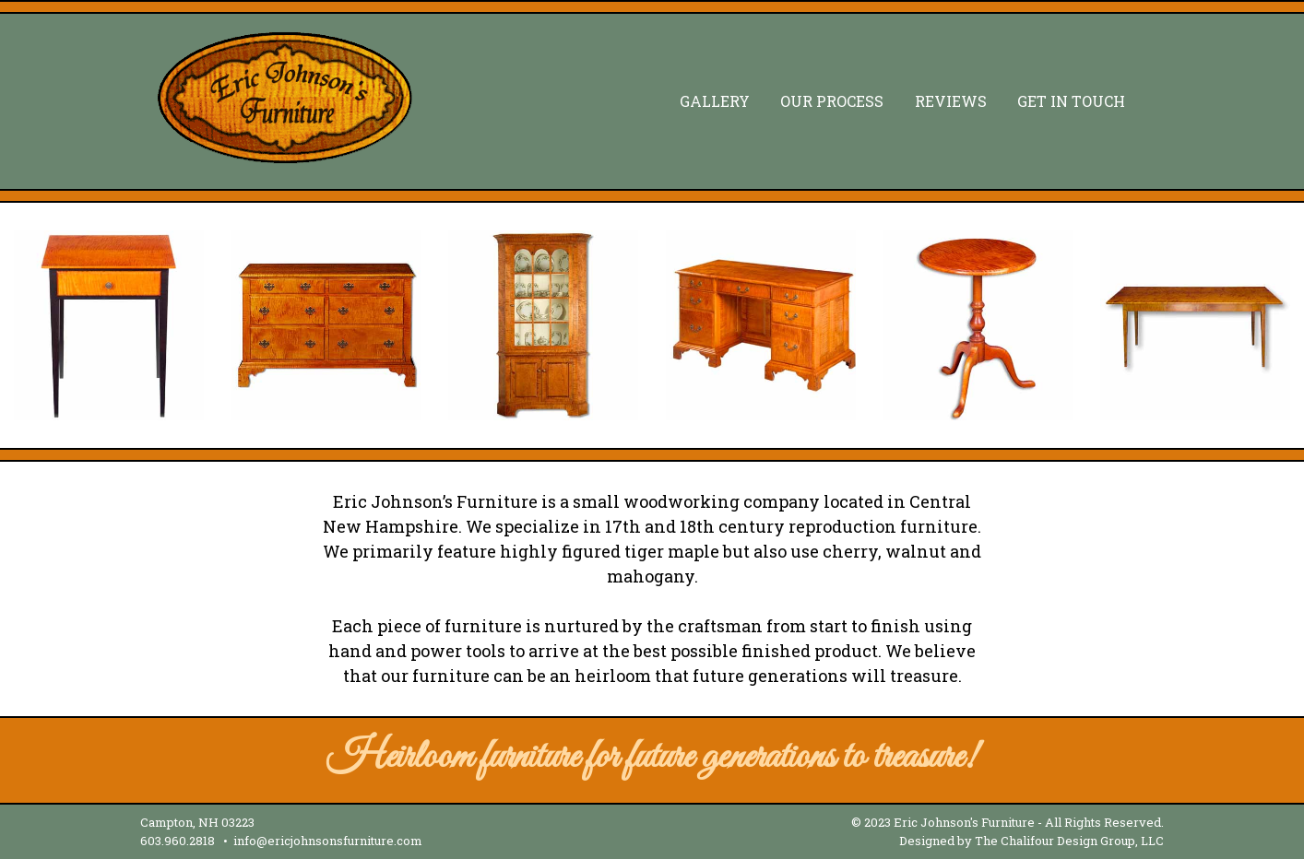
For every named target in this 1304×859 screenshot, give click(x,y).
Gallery (715, 101)
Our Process (831, 101)
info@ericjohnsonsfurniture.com (327, 840)
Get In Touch (1071, 101)
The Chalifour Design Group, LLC (1069, 840)
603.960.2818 (177, 840)
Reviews (951, 101)
